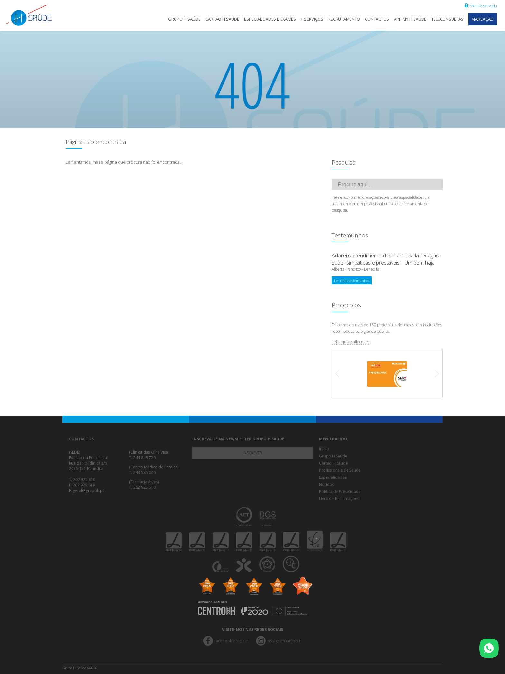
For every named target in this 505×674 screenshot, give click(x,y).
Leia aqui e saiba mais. (351, 341)
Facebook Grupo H (231, 641)
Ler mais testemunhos (351, 280)
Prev (340, 373)
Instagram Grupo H (284, 641)
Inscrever (252, 453)
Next (434, 373)
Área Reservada (481, 6)
